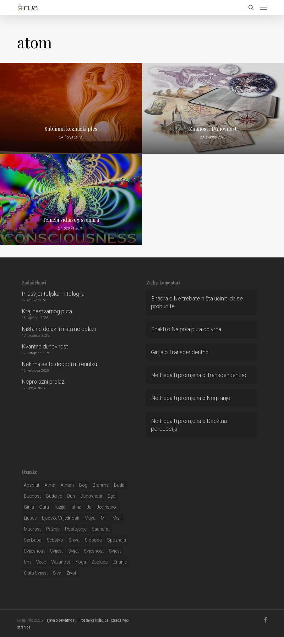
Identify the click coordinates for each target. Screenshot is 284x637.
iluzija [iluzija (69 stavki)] (59, 507)
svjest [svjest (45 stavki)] (115, 550)
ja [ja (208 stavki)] (89, 507)
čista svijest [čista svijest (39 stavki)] (36, 572)
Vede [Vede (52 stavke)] (41, 561)
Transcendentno (189, 352)
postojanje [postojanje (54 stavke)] (75, 529)
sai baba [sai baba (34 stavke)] (32, 540)
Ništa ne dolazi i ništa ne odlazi (59, 329)
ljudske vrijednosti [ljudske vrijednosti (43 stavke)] (60, 518)
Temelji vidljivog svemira (71, 220)
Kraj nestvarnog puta (47, 311)
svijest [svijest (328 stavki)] (56, 550)
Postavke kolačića (93, 620)
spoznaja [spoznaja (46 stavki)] (116, 540)
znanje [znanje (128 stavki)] (120, 561)
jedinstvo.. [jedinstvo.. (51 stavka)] (107, 507)
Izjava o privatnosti (61, 620)
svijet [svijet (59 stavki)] (73, 550)
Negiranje (218, 398)
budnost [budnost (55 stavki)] (32, 496)
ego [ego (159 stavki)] (112, 496)
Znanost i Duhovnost (213, 129)
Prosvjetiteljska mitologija (53, 293)
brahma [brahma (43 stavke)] (101, 485)
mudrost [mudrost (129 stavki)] (32, 529)
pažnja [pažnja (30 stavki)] (53, 529)
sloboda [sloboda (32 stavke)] (93, 540)
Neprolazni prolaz (43, 381)
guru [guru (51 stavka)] (44, 507)
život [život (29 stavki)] (71, 572)
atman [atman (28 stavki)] (67, 485)
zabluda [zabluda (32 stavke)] (99, 561)
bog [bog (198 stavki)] (83, 485)
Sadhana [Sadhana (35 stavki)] (101, 529)
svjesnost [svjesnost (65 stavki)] (94, 550)
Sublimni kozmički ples (71, 129)
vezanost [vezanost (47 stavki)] (60, 561)
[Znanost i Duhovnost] (213, 108)
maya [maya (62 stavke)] (90, 518)
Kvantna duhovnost (45, 346)
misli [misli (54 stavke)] (117, 518)
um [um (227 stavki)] (27, 561)
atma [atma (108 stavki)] (50, 485)
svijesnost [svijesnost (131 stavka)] (34, 550)
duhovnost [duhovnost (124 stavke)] (91, 496)
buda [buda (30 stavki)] (119, 485)
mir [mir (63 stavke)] (104, 518)
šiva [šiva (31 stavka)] (57, 572)
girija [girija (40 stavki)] (29, 507)
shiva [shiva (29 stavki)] (73, 540)
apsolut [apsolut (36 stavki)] (31, 485)
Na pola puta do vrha (196, 329)
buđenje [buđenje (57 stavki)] (54, 496)
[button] (263, 7)
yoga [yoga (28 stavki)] (80, 561)
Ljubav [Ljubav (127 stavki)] (30, 518)
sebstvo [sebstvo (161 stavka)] (55, 540)
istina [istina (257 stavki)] (76, 507)
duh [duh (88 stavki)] (71, 496)
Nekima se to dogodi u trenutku (59, 364)
